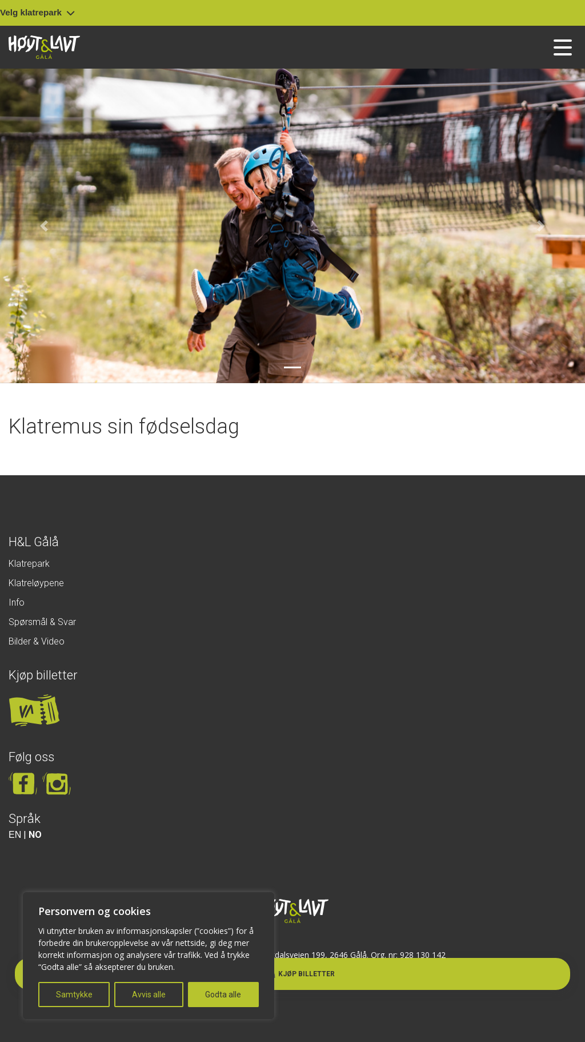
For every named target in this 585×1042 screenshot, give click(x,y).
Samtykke (74, 994)
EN (15, 835)
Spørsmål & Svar (42, 622)
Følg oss (31, 757)
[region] (148, 955)
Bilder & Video (37, 641)
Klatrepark (29, 563)
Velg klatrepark (37, 12)
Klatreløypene (36, 583)
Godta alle (223, 994)
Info (17, 602)
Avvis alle (149, 994)
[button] (44, 226)
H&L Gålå (34, 542)
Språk (25, 819)
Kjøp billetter (43, 675)
